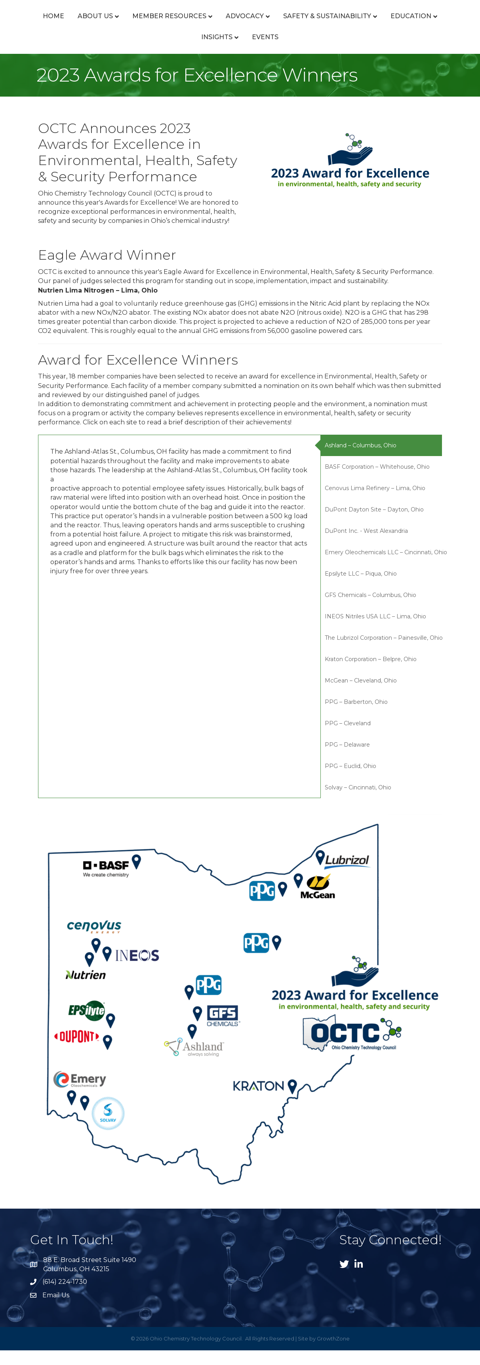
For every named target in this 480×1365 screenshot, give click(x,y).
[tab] (381, 460)
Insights (247, 51)
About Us (78, 23)
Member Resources (153, 23)
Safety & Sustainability (404, 23)
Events (295, 51)
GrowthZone (333, 1353)
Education (191, 51)
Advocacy (228, 23)
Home (37, 23)
